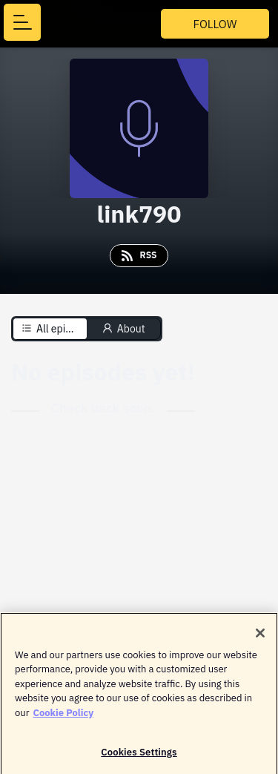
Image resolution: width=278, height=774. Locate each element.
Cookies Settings (138, 755)
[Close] (260, 636)
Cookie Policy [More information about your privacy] (63, 715)
